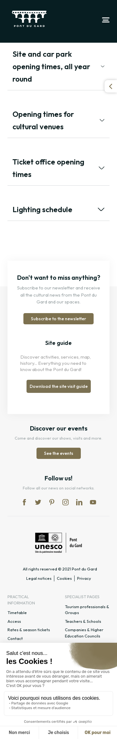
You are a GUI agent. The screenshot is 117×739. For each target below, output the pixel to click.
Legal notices (38, 578)
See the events (58, 453)
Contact (15, 638)
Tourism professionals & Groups (87, 609)
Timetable (17, 612)
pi (52, 502)
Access (14, 621)
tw (38, 502)
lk (79, 502)
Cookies (64, 578)
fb (24, 502)
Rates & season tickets (28, 629)
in (65, 502)
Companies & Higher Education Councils (84, 632)
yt (93, 502)
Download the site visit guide (59, 386)
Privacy (84, 578)
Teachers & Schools (83, 621)
